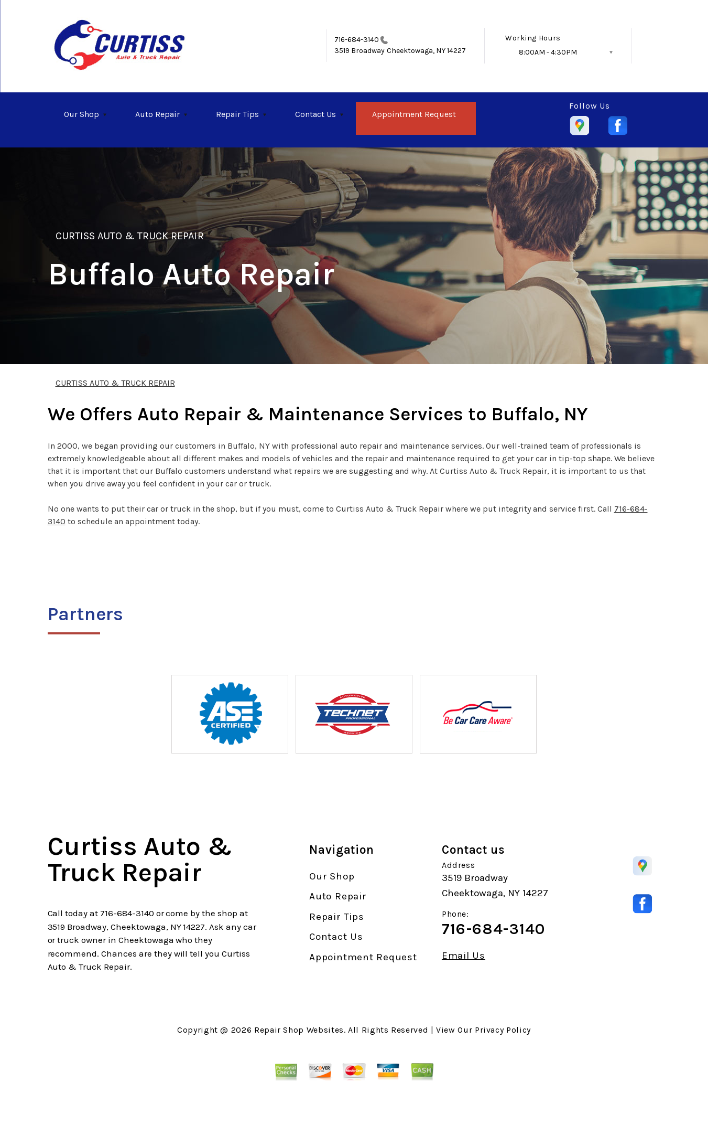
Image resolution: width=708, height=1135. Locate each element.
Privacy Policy (503, 1030)
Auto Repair (157, 114)
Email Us (463, 956)
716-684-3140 (356, 39)
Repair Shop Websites (299, 1030)
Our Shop (81, 114)
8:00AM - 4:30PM (548, 52)
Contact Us (315, 114)
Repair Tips (237, 114)
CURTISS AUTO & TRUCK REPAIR (130, 236)
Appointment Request (414, 114)
